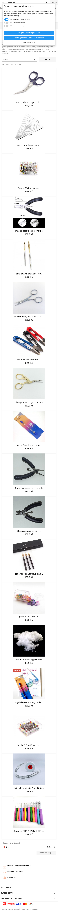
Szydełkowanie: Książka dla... (29, 702)
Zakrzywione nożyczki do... (29, 102)
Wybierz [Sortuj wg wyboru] (19, 59)
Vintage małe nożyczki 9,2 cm (29, 402)
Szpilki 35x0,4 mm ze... (29, 188)
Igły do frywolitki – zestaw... (29, 445)
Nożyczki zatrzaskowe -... (29, 359)
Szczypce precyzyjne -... (29, 531)
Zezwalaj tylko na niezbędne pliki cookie (29, 38)
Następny (51, 847)
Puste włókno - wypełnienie (29, 659)
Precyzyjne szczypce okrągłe (29, 488)
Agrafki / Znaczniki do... (29, 616)
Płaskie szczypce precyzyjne (29, 231)
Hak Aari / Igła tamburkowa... (29, 574)
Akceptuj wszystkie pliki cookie (29, 33)
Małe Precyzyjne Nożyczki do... (29, 316)
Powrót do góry (46, 853)
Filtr (47, 59)
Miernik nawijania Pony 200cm (29, 788)
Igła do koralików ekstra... (29, 145)
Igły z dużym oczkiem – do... (29, 274)
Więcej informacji (29, 42)
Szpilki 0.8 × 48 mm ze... (29, 745)
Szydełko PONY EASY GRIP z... (29, 831)
